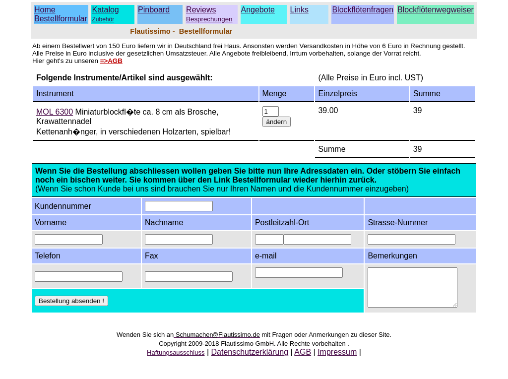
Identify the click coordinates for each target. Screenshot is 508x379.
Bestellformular (60, 18)
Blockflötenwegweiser (435, 9)
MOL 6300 (54, 112)
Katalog (105, 9)
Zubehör (103, 19)
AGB (302, 359)
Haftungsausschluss (175, 360)
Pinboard (154, 9)
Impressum (337, 359)
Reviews (209, 14)
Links (299, 9)
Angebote (258, 9)
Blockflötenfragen (362, 9)
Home (45, 9)
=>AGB (111, 60)
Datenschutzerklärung (250, 359)
